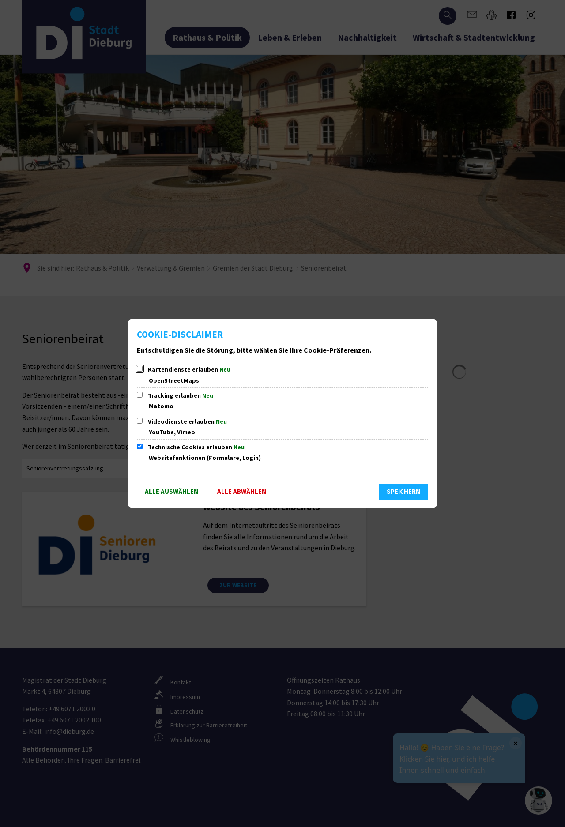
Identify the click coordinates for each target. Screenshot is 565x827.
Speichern (403, 491)
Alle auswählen (171, 491)
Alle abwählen (241, 491)
